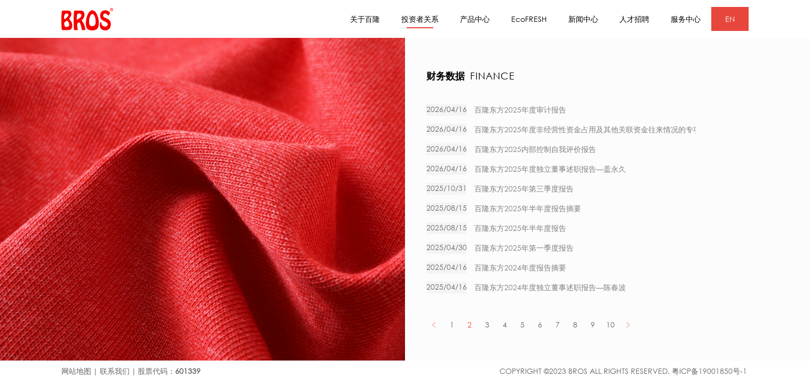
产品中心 (475, 18)
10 (610, 324)
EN (730, 18)
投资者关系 (420, 21)
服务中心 (686, 18)
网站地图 (76, 370)
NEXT (628, 324)
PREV (434, 324)
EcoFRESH (529, 18)
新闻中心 (583, 18)
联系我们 (115, 370)
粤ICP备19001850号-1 (709, 370)
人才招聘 (634, 18)
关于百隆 (365, 18)
